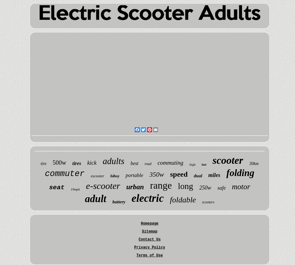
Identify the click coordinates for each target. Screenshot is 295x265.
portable (134, 175)
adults (113, 161)
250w (205, 188)
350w (156, 174)
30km (254, 163)
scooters (208, 202)
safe (221, 188)
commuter (65, 174)
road (148, 164)
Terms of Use (149, 255)
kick (92, 162)
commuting (170, 162)
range (161, 185)
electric (148, 198)
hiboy (114, 176)
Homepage (150, 223)
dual (198, 175)
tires (76, 163)
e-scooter (103, 186)
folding (240, 172)
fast (204, 164)
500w (59, 162)
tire (44, 163)
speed (178, 174)
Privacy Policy (149, 247)
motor (241, 186)
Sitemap (149, 231)
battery (119, 201)
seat (56, 187)
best (134, 163)
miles (214, 175)
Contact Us (149, 239)
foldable (183, 199)
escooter (97, 176)
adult (95, 198)
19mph (75, 189)
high (193, 164)
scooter (228, 160)
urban (135, 187)
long (185, 186)
